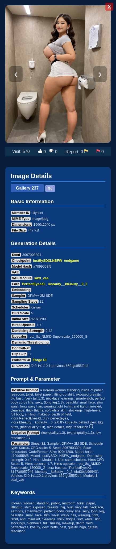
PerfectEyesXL (34, 284)
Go (50, 188)
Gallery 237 (27, 188)
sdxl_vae (41, 278)
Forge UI (40, 360)
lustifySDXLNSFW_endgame (56, 261)
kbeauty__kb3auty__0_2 (68, 284)
